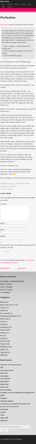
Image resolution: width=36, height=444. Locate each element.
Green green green (6, 370)
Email (2, 229)
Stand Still (3, 373)
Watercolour (4, 384)
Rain (2, 367)
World (2, 355)
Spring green (4, 381)
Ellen (28, 183)
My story (14, 186)
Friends (2, 324)
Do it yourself (4, 313)
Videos (23, 4)
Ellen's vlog (4, 319)
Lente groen (4, 376)
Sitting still (3, 420)
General (3, 330)
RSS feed (18, 439)
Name (2, 223)
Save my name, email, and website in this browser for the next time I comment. (17, 246)
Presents (3, 344)
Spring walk (4, 387)
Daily (2, 310)
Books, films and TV (7, 305)
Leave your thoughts (6, 189)
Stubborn (7, 292)
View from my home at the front (11, 365)
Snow (2, 415)
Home (3, 4)
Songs (29, 4)
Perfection (3, 24)
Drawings (9, 4)
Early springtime (5, 390)
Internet (3, 333)
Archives (9, 7)
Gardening (4, 327)
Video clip (3, 352)
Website (2, 236)
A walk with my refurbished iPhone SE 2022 (15, 404)
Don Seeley (4, 281)
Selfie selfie (4, 418)
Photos (17, 4)
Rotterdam (4, 347)
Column (3, 308)
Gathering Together (17, 281)
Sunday (9, 284)
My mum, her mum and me (9, 406)
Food (2, 321)
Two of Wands (5, 379)
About (3, 7)
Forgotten (3, 398)
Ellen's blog (4, 1)
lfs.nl (2, 335)
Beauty (2, 302)
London (2, 338)
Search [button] (4, 430)
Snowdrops (4, 409)
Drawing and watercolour (8, 316)
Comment (3, 204)
